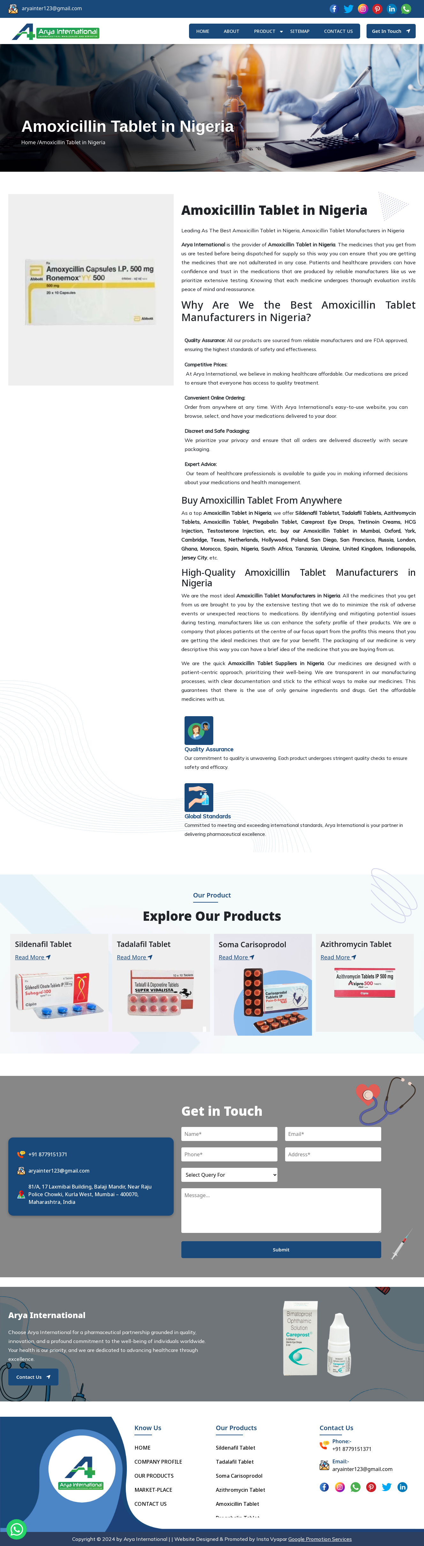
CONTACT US (150, 1503)
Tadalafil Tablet (235, 1461)
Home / (30, 142)
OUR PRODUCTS (154, 1475)
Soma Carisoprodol (239, 1475)
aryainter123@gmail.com (52, 8)
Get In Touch (391, 31)
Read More (33, 957)
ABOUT (231, 31)
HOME (202, 31)
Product (265, 31)
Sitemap (299, 31)
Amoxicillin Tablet (237, 1503)
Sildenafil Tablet (235, 1447)
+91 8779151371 (47, 1154)
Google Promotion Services (320, 1539)
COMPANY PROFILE (158, 1461)
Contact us (338, 31)
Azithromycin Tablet (240, 1489)
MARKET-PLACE (153, 1489)
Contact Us (33, 1377)
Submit (281, 1249)
